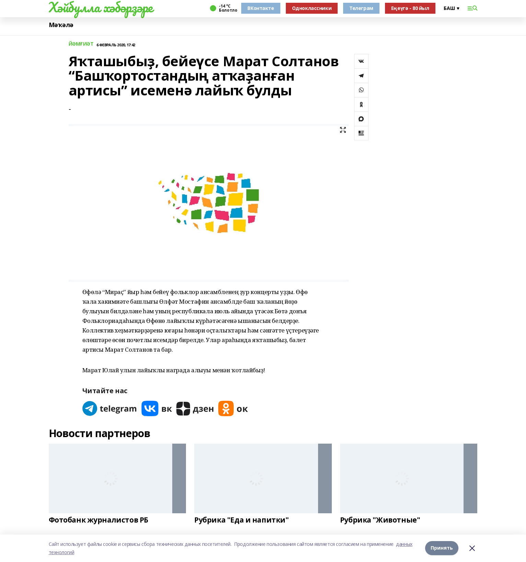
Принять (442, 548)
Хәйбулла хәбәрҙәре (101, 7)
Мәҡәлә (61, 24)
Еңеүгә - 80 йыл (410, 8)
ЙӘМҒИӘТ (81, 44)
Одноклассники (312, 8)
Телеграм (361, 8)
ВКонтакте (260, 8)
